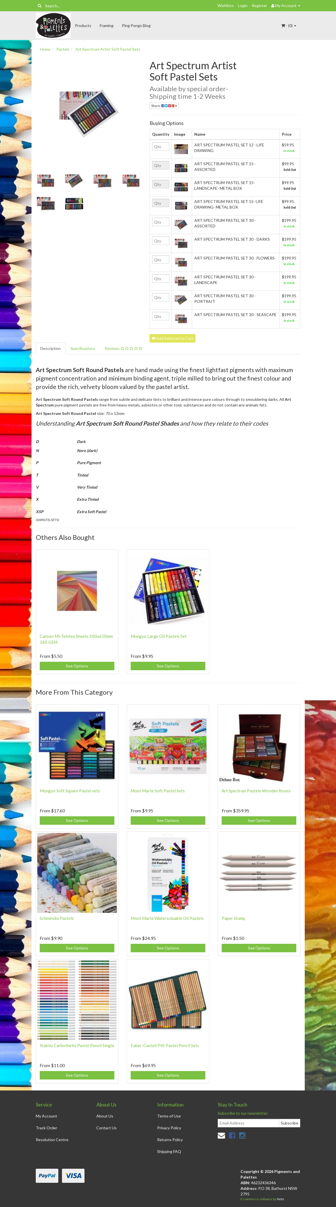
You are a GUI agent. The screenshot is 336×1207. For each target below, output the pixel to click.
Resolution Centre (52, 1139)
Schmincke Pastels (57, 918)
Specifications (82, 348)
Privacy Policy (169, 1127)
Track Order (46, 1127)
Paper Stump (233, 918)
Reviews (123, 348)
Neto (280, 1199)
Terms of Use (169, 1116)
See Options (77, 665)
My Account (46, 1116)
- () (288, 25)
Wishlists (225, 5)
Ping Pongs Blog (136, 25)
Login (243, 5)
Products (83, 25)
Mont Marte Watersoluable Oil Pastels (167, 918)
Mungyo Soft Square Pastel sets (70, 790)
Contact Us (106, 1127)
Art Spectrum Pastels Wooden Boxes (256, 790)
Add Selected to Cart (172, 338)
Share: (164, 106)
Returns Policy (170, 1139)
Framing (107, 25)
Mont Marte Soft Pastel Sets (158, 790)
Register (259, 5)
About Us (104, 1116)
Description (50, 348)
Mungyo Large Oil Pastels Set (159, 636)
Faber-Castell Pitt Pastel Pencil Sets (165, 1045)
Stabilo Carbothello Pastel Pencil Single (77, 1045)
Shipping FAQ (169, 1151)
